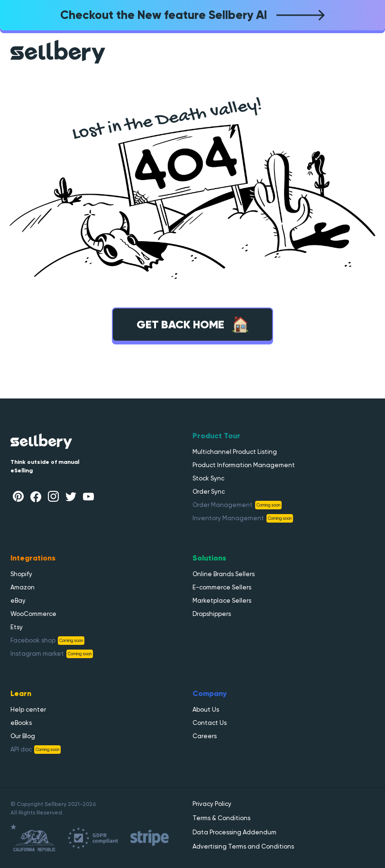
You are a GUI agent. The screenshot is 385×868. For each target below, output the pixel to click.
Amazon (22, 587)
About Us (205, 709)
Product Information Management (243, 465)
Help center (28, 709)
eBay (18, 600)
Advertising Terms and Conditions (243, 846)
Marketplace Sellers (221, 600)
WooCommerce (33, 613)
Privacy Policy (211, 803)
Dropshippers (211, 613)
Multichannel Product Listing (234, 451)
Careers (204, 736)
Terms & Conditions (221, 818)
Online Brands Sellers (223, 574)
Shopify (21, 574)
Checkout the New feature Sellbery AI (192, 15)
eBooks (21, 722)
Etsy (16, 627)
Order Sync (208, 491)
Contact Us (209, 722)
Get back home (193, 324)
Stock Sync (208, 478)
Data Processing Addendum (234, 832)
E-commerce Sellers (221, 587)
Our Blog (22, 736)
